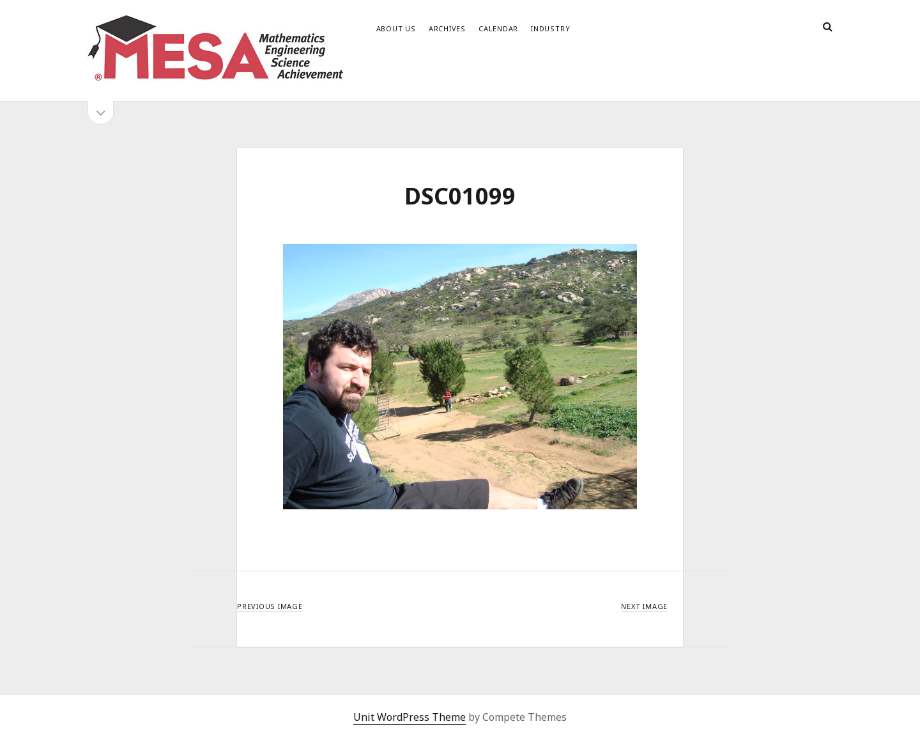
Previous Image (270, 606)
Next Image (644, 606)
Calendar (498, 28)
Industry (550, 28)
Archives (447, 28)
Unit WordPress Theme (409, 717)
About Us (396, 28)
